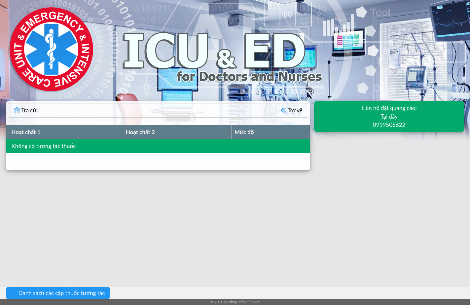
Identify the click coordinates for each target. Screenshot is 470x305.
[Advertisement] (198, 223)
